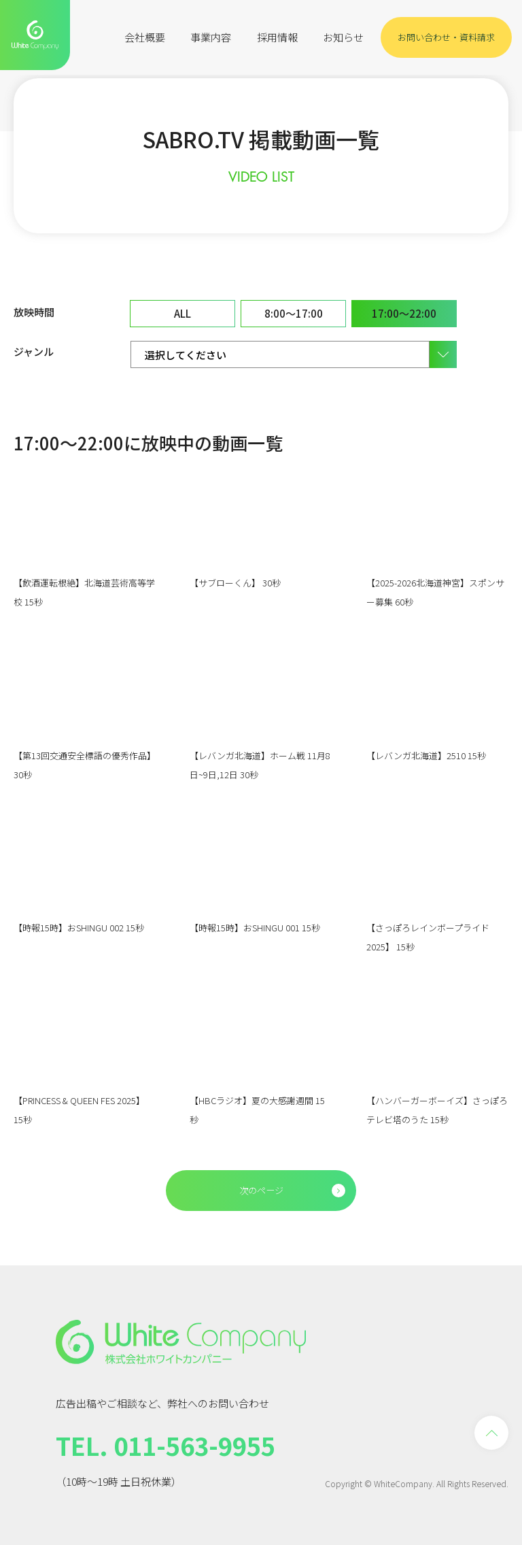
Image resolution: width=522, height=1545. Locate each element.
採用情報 (277, 37)
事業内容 (210, 37)
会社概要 (144, 37)
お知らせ (343, 37)
